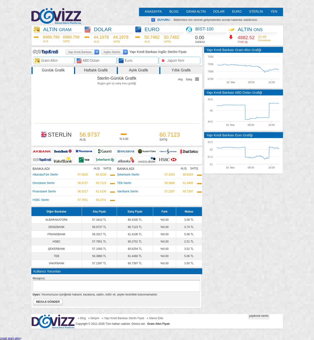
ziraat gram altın (10, 338)
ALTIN (57, 29)
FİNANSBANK (56, 234)
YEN (274, 11)
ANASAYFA (153, 11)
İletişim (95, 318)
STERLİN (256, 11)
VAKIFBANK (56, 263)
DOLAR (219, 11)
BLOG (173, 11)
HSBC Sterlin (41, 200)
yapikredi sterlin (258, 316)
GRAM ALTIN (196, 11)
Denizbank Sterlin (44, 183)
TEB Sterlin (124, 183)
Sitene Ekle (156, 318)
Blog (83, 318)
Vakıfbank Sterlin (127, 191)
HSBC (56, 241)
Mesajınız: (39, 278)
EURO (236, 11)
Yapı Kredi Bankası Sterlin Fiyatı (124, 318)
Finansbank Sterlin (44, 191)
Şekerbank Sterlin (128, 174)
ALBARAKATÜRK (56, 219)
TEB (56, 256)
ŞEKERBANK (56, 248)
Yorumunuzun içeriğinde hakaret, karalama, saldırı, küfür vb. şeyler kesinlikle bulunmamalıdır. (95, 294)
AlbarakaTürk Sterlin (45, 174)
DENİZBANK (56, 227)
